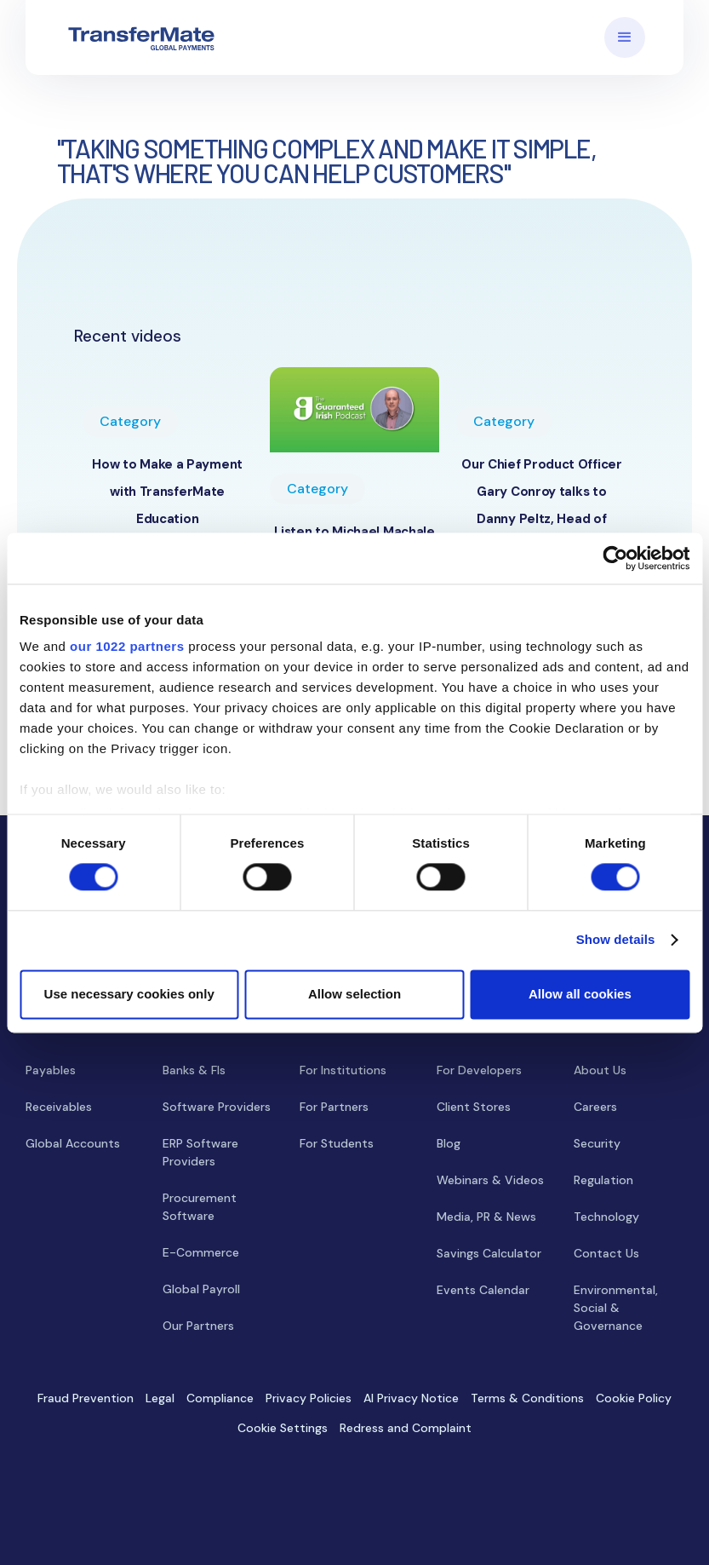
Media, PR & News (486, 1216)
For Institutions (343, 1070)
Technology (606, 1216)
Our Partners (198, 1325)
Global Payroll (201, 1289)
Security (597, 1143)
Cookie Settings (282, 1428)
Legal (160, 1398)
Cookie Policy (634, 1398)
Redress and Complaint (406, 1428)
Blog (448, 1143)
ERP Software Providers (200, 1152)
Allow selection (354, 994)
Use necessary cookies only (129, 994)
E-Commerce (201, 1252)
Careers (595, 1106)
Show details (615, 940)
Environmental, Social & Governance (616, 1307)
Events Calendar (483, 1289)
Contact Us (606, 1253)
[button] (624, 37)
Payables (51, 1070)
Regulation (603, 1180)
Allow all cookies (580, 994)
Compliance (220, 1398)
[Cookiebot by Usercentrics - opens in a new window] (614, 558)
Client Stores (474, 1106)
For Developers (479, 1070)
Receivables (59, 1106)
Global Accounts (73, 1143)
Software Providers (217, 1106)
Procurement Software (200, 1206)
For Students (337, 1143)
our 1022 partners (127, 646)
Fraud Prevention (85, 1398)
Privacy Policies (309, 1398)
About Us (600, 1070)
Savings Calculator (489, 1253)
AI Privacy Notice (411, 1398)
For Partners (334, 1106)
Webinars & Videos (490, 1180)
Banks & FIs (194, 1070)
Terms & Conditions (527, 1398)
